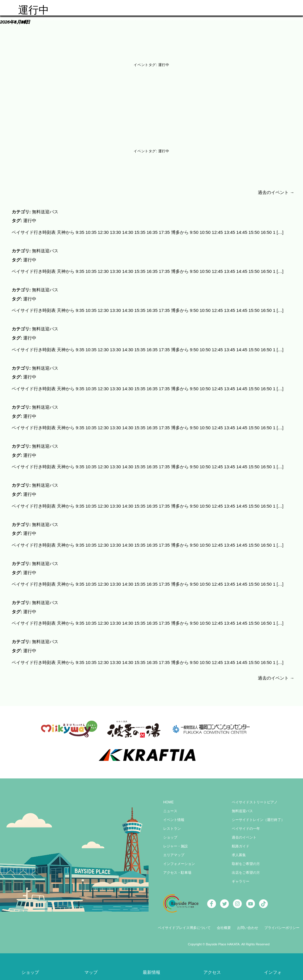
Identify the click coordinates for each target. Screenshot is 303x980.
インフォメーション (179, 860)
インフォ (273, 972)
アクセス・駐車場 (177, 869)
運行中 (29, 220)
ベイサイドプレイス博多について (184, 924)
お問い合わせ (247, 924)
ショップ (170, 834)
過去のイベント (276, 192)
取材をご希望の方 (246, 860)
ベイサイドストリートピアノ (255, 798)
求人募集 (239, 851)
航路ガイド (240, 842)
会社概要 (224, 924)
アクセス (212, 972)
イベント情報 (173, 816)
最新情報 (151, 972)
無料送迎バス (45, 211)
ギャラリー (240, 878)
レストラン (172, 825)
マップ (91, 972)
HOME (168, 798)
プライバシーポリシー (281, 924)
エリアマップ (173, 851)
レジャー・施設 (175, 842)
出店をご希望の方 (246, 869)
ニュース (170, 807)
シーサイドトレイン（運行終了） (258, 816)
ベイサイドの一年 (246, 825)
